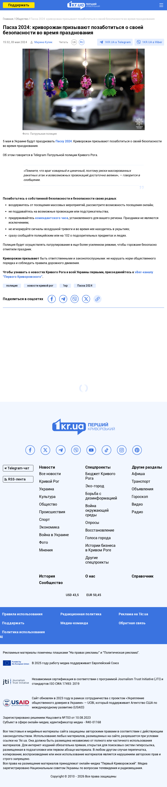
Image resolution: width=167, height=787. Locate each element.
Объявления (142, 489)
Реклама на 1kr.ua (133, 614)
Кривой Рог (49, 481)
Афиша (138, 473)
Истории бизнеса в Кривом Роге (100, 547)
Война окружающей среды (97, 510)
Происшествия (52, 512)
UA (74, 42)
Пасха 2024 (84, 285)
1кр (65, 285)
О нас (90, 576)
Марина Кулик (43, 42)
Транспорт (141, 481)
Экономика (49, 527)
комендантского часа (51, 218)
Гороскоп (140, 496)
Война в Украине (54, 534)
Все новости (50, 473)
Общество (48, 504)
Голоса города (98, 538)
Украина (46, 489)
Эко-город (94, 486)
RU (81, 42)
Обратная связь (132, 623)
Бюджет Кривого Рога (100, 476)
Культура (47, 496)
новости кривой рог (40, 285)
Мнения (46, 550)
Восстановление (99, 530)
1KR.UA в (118, 42)
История (47, 576)
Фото (43, 542)
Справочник (142, 576)
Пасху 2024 (64, 141)
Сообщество (51, 582)
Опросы (92, 522)
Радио (137, 512)
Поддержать (18, 5)
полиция (12, 285)
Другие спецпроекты (97, 560)
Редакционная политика (81, 614)
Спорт (44, 519)
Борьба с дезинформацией (101, 495)
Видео (137, 504)
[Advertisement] (83, 338)
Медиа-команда (74, 623)
